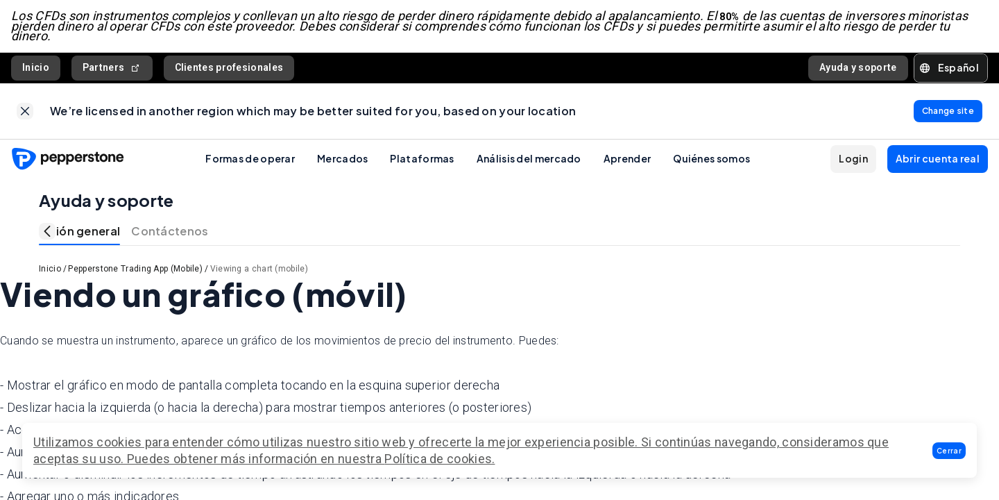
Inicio (35, 67)
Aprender (627, 158)
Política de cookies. (439, 458)
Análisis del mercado (529, 158)
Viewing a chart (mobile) (259, 269)
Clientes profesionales (229, 67)
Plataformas (422, 158)
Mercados (342, 158)
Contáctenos (169, 231)
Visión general (79, 231)
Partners (112, 68)
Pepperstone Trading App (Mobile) (135, 269)
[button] (949, 450)
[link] (25, 111)
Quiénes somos (711, 158)
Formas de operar (250, 158)
